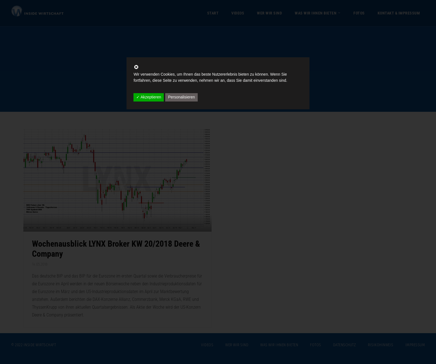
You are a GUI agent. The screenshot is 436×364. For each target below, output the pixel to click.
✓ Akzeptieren (148, 97)
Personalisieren (181, 97)
